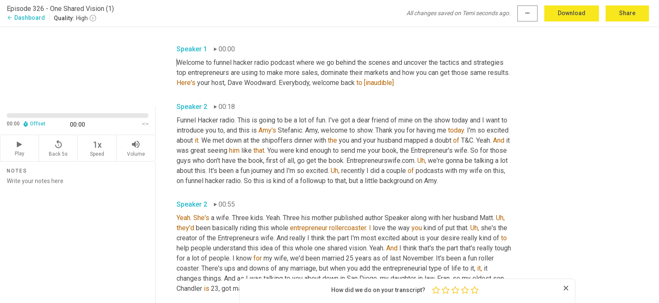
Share (627, 13)
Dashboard (26, 17)
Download (571, 13)
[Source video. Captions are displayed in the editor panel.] (78, 66)
